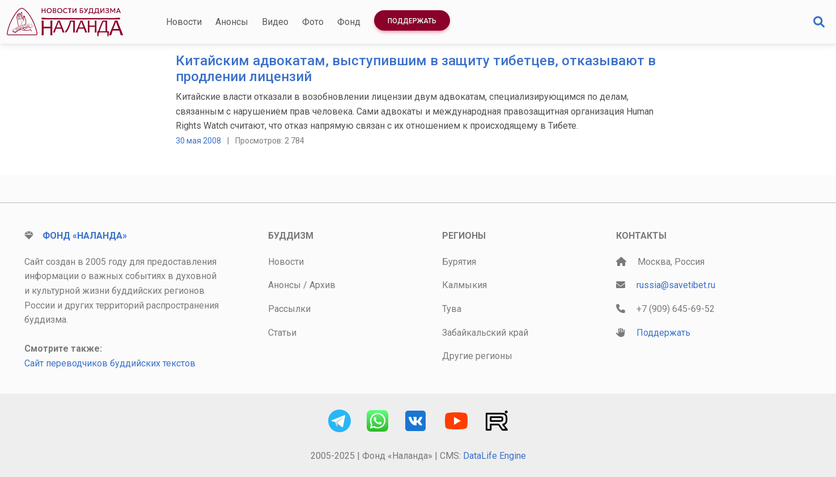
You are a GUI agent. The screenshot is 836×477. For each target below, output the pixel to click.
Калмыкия (464, 285)
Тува (451, 308)
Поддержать (412, 21)
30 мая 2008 (198, 140)
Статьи (282, 332)
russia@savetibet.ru (675, 285)
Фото (313, 21)
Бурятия (459, 261)
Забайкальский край (485, 332)
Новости (184, 21)
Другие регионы (477, 356)
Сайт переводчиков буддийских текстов (110, 363)
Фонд (348, 21)
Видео (275, 21)
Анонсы (231, 21)
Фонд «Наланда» (85, 235)
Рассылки (289, 308)
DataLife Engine (494, 455)
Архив (322, 285)
